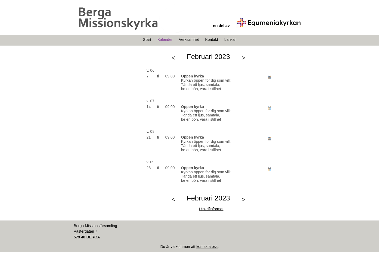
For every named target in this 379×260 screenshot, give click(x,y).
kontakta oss (207, 246)
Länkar (230, 39)
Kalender (165, 39)
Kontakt (211, 39)
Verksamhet (189, 39)
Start (147, 39)
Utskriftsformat (211, 209)
